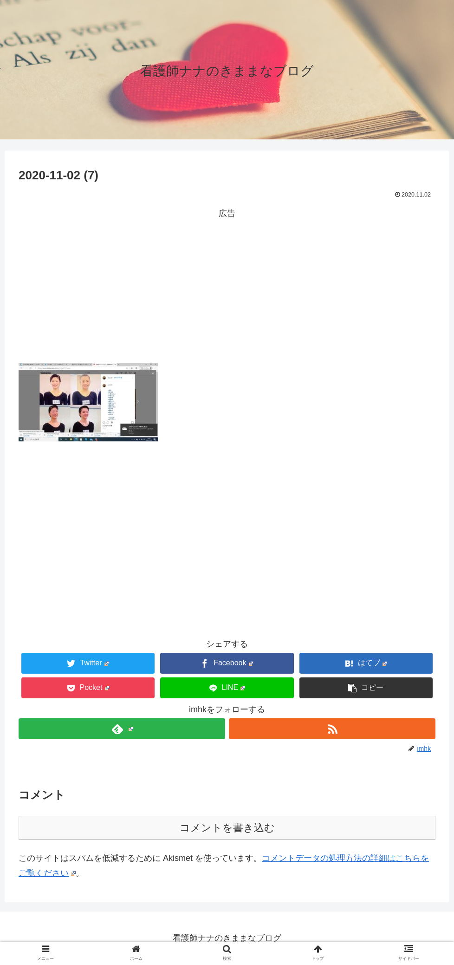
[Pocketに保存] (88, 687)
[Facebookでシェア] (226, 663)
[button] (366, 687)
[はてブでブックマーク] (366, 663)
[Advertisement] (227, 286)
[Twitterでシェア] (88, 663)
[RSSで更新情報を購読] (332, 728)
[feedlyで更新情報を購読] (122, 728)
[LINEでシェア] (226, 687)
